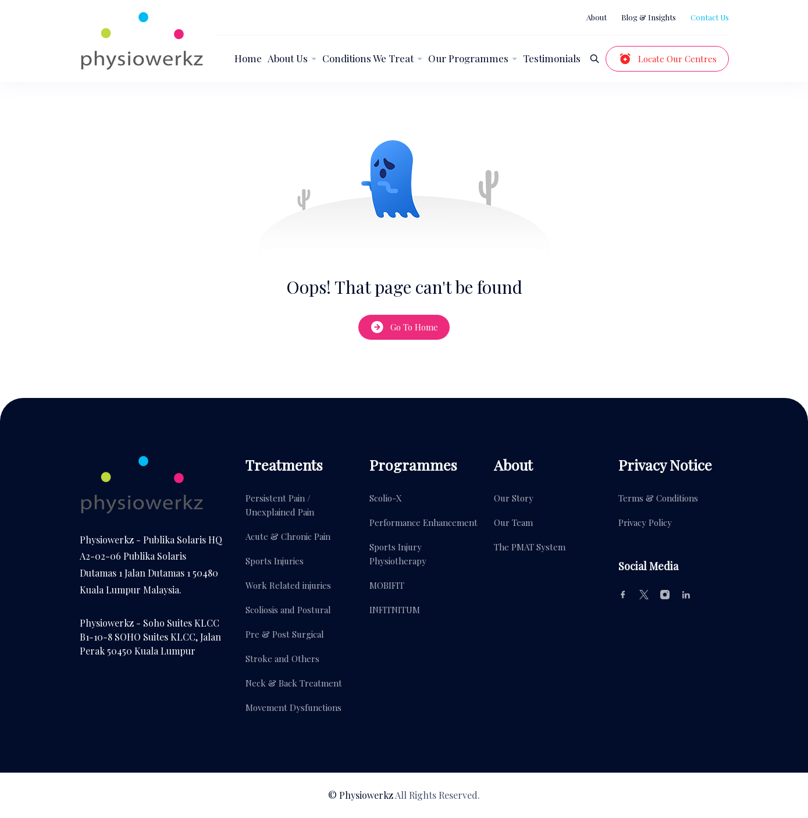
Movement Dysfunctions (293, 707)
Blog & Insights (648, 17)
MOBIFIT (386, 585)
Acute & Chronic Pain (287, 536)
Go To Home (404, 327)
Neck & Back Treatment (293, 683)
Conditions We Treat (368, 58)
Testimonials (552, 58)
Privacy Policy (645, 522)
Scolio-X (385, 498)
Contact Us (709, 17)
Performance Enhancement (423, 522)
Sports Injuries (274, 561)
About (596, 17)
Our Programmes (468, 58)
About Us (288, 58)
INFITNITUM (394, 610)
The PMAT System (529, 547)
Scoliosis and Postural (288, 610)
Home (248, 58)
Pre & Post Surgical (284, 634)
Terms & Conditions (658, 498)
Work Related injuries (288, 585)
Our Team (513, 522)
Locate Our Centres (667, 58)
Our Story (513, 498)
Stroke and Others (282, 658)
